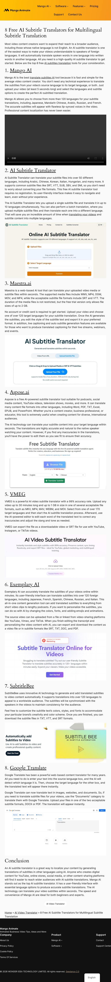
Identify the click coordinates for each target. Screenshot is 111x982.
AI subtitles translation (57, 63)
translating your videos (82, 214)
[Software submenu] (67, 6)
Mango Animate (9, 928)
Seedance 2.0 (72, 971)
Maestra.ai (20, 283)
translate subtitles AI (42, 77)
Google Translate (28, 767)
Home (8, 912)
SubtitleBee (22, 686)
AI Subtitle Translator (33, 170)
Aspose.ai (19, 392)
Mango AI (21, 70)
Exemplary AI (24, 584)
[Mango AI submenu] (50, 6)
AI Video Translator (55, 903)
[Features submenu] (84, 6)
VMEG (17, 494)
